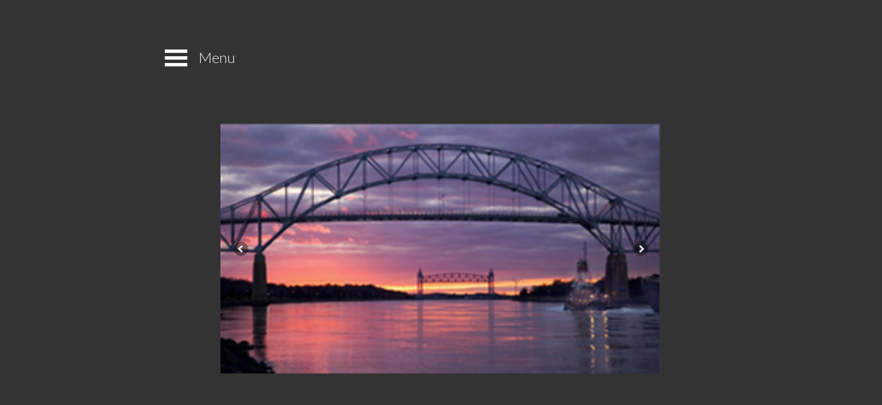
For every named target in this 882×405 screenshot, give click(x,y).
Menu (217, 57)
